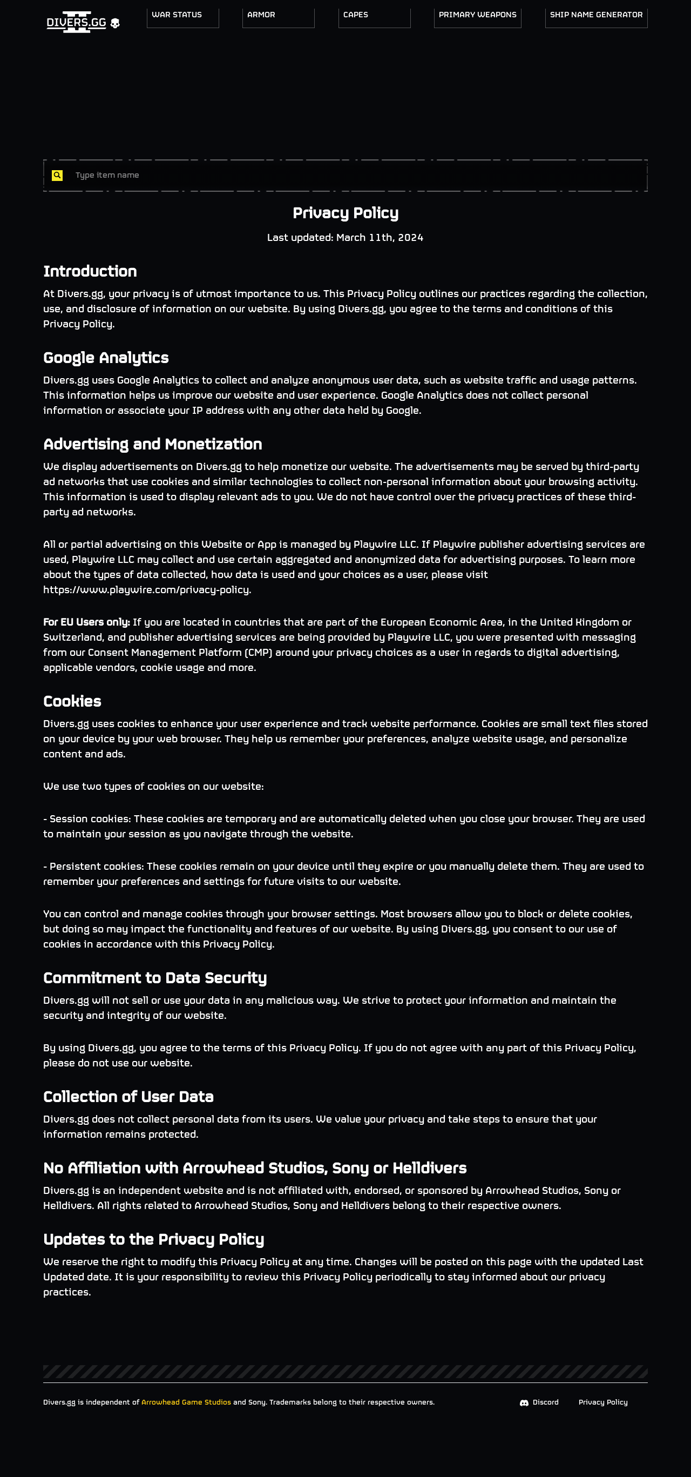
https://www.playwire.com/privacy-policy (146, 590)
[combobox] (357, 175)
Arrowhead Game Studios (186, 1402)
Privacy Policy (603, 1402)
